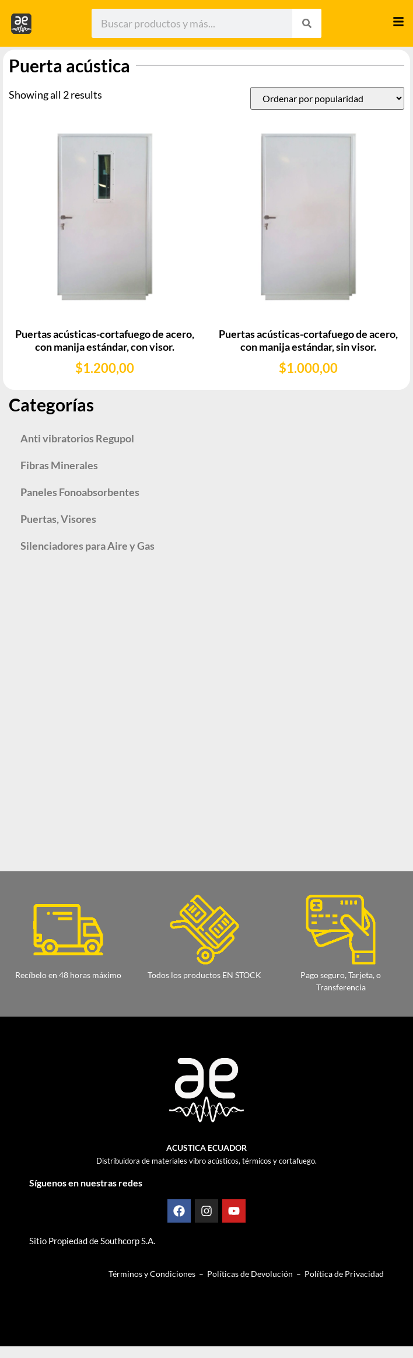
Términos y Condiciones (151, 1274)
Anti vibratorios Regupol (77, 438)
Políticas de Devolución (250, 1274)
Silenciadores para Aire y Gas (87, 545)
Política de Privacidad (344, 1274)
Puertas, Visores (58, 518)
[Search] (306, 23)
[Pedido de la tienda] (327, 98)
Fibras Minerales (59, 465)
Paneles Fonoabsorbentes (79, 492)
